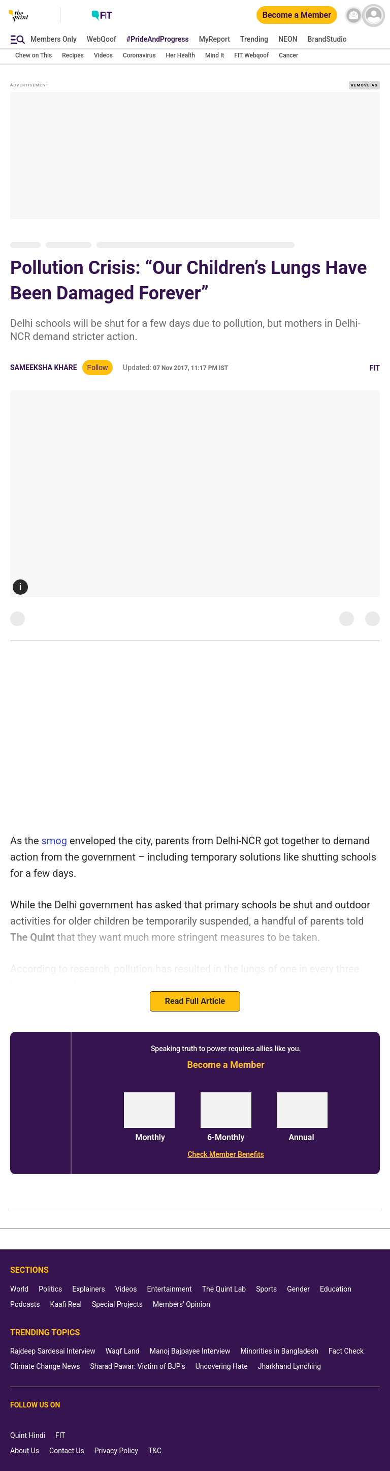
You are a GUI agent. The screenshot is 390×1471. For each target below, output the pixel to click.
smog (54, 841)
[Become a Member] (296, 15)
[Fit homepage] (102, 16)
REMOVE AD (364, 85)
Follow (97, 367)
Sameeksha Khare (43, 367)
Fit (375, 368)
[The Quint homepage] (18, 25)
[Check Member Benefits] (225, 1154)
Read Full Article (195, 1001)
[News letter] (354, 15)
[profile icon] (373, 15)
